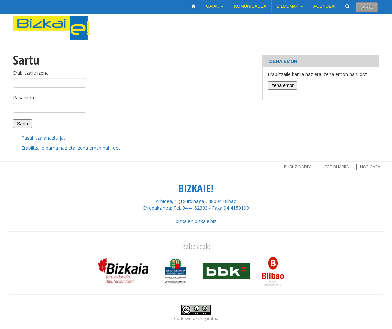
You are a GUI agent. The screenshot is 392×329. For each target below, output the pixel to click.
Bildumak (290, 6)
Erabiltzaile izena (31, 73)
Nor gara (370, 167)
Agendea (324, 6)
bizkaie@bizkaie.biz (196, 221)
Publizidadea (298, 167)
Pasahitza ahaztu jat (43, 138)
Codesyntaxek (188, 318)
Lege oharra (336, 167)
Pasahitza (23, 97)
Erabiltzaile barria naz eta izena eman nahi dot (70, 148)
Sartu (366, 7)
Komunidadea (250, 6)
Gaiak (215, 6)
